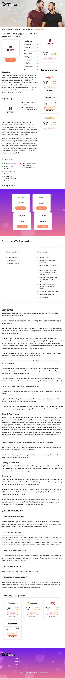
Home (16, 658)
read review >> (50, 90)
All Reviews (18, 668)
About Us (17, 662)
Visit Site (49, 58)
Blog (16, 665)
